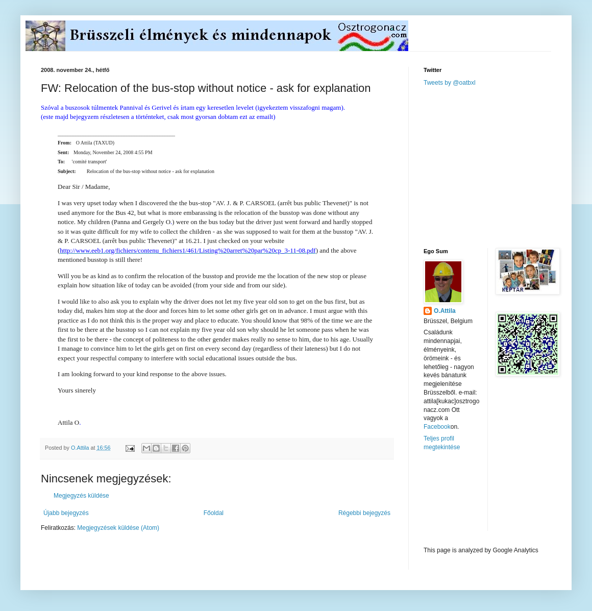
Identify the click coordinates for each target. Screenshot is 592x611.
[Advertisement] (500, 166)
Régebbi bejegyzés (364, 513)
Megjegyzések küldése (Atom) (118, 527)
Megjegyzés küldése (81, 495)
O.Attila (445, 310)
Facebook (437, 426)
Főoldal (214, 513)
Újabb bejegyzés (66, 513)
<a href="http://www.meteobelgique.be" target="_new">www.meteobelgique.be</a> (467, 499)
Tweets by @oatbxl (450, 82)
